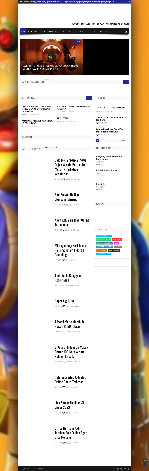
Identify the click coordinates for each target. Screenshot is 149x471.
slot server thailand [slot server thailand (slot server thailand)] (104, 236)
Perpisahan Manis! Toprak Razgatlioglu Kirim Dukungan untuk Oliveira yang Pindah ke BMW (37, 109)
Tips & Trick (32, 31)
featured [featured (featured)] (118, 247)
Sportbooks (92, 31)
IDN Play (100, 24)
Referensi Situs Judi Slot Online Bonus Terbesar (70, 379)
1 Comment (70, 112)
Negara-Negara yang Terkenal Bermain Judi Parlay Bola (73, 107)
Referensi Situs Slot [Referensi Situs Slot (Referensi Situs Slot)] (103, 239)
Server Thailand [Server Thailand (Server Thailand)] (114, 250)
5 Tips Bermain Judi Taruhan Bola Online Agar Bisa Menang (71, 432)
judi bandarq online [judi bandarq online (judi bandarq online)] (103, 254)
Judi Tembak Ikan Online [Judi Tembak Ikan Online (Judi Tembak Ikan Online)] (104, 247)
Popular (85, 24)
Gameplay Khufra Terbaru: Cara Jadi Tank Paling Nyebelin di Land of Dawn (109, 130)
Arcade (43, 31)
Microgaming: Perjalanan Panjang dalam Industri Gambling (37, 122)
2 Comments (109, 112)
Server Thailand (34, 469)
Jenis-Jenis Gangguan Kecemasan (68, 278)
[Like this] (67, 179)
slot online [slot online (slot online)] (117, 239)
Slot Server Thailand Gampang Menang (67, 197)
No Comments (35, 114)
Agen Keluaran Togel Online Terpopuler (72, 222)
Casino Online (53, 31)
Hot (93, 24)
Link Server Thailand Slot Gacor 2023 (70, 405)
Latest (76, 24)
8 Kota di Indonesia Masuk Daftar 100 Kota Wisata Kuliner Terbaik (71, 352)
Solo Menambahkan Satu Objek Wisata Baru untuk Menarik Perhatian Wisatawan (70, 166)
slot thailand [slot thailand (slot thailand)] (101, 250)
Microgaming (111, 24)
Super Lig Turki (62, 118)
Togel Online (104, 31)
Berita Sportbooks (29, 97)
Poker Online (123, 24)
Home (23, 31)
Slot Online (79, 31)
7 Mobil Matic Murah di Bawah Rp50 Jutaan (69, 324)
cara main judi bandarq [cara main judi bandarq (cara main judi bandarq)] (104, 243)
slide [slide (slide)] (116, 243)
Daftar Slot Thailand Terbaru (33, 82)
